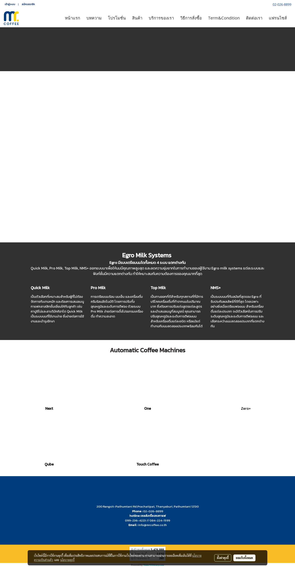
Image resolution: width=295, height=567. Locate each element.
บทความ (94, 18)
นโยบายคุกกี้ (67, 560)
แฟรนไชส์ (278, 18)
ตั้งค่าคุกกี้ (223, 558)
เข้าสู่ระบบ (10, 4)
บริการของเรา (161, 18)
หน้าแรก (72, 18)
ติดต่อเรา (254, 18)
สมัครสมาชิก (28, 4)
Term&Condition (224, 18)
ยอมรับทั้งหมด (244, 558)
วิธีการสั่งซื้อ (191, 18)
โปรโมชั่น (117, 18)
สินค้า (137, 18)
